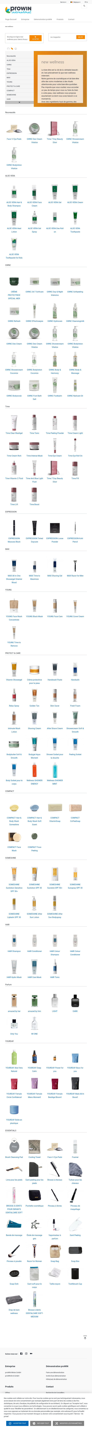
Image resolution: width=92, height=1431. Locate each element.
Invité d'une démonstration (56, 1376)
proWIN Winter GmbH (13, 1372)
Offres (7, 1393)
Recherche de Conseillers (55, 1393)
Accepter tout (17, 1423)
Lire (81, 37)
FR (85, 2)
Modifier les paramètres (68, 1423)
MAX (8, 78)
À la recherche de (84, 6)
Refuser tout (41, 1423)
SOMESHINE (11, 95)
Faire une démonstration (55, 1372)
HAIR (9, 99)
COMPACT (10, 91)
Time (8, 69)
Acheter (35, 39)
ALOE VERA (11, 60)
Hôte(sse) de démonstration (56, 1379)
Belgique (76, 2)
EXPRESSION (12, 73)
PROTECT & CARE (13, 86)
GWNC (9, 65)
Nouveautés (11, 56)
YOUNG (9, 82)
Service (62, 2)
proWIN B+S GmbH (12, 1376)
